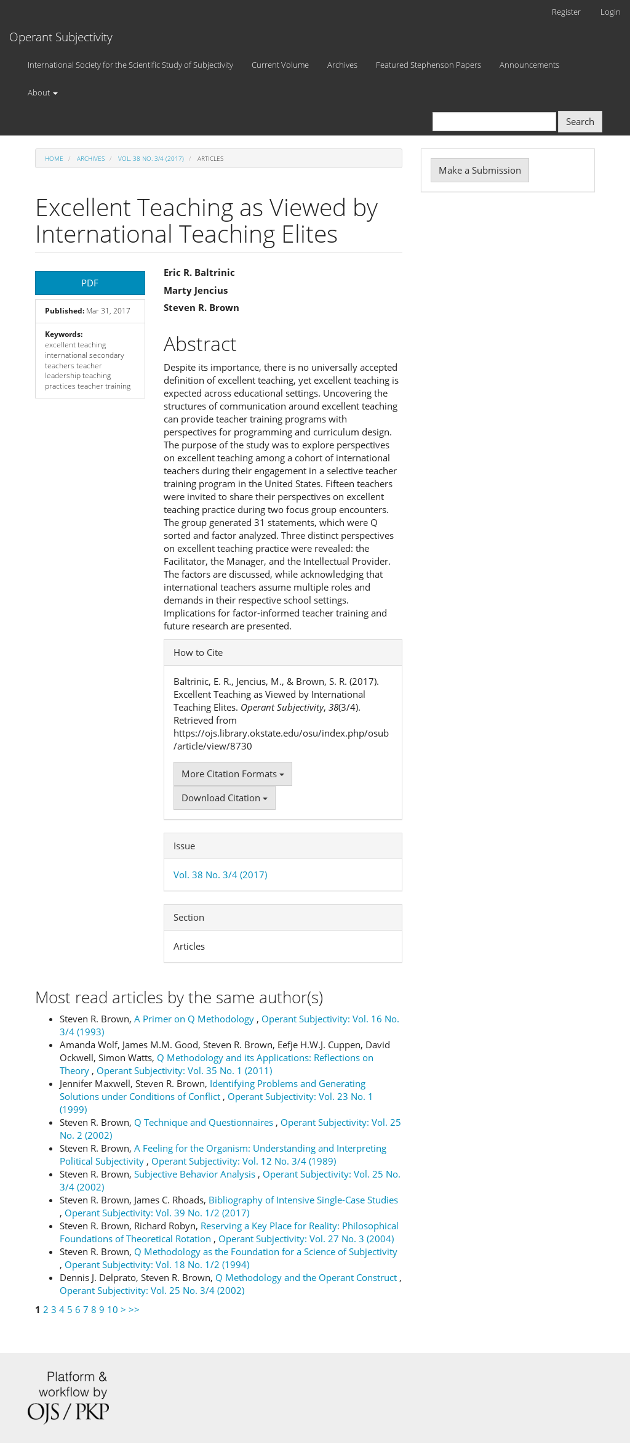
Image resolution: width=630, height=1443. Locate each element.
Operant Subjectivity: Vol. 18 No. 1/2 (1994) (157, 1264)
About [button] (43, 92)
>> (134, 1309)
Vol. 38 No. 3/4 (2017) (151, 158)
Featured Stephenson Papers (428, 64)
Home (54, 158)
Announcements (529, 64)
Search (580, 121)
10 (112, 1309)
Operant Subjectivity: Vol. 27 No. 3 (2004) (306, 1238)
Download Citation (224, 797)
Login (610, 11)
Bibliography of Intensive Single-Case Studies (303, 1200)
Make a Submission (480, 170)
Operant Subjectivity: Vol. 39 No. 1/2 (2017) (157, 1213)
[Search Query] (494, 121)
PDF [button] (89, 283)
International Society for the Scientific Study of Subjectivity (130, 64)
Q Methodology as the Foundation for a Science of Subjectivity (265, 1251)
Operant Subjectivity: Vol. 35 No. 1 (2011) (184, 1070)
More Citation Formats (232, 773)
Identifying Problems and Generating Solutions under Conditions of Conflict (212, 1089)
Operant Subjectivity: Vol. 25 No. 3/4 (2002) (152, 1290)
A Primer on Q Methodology (195, 1019)
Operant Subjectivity (61, 37)
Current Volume (280, 64)
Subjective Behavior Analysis (196, 1174)
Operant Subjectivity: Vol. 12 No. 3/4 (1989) (243, 1161)
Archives (342, 64)
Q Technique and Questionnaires (205, 1122)
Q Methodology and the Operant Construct (307, 1277)
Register (566, 11)
